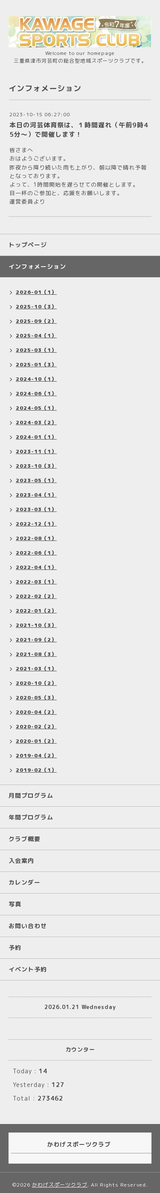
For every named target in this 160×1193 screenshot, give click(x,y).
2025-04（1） (36, 335)
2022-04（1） (36, 567)
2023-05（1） (36, 480)
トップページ (28, 245)
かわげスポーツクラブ (59, 1184)
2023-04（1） (36, 494)
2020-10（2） (36, 683)
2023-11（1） (36, 451)
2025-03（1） (36, 350)
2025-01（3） (36, 364)
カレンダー (25, 882)
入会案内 (21, 861)
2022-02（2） (36, 596)
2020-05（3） (36, 697)
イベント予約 (28, 969)
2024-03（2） (36, 422)
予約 (15, 947)
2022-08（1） (36, 538)
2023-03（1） (36, 509)
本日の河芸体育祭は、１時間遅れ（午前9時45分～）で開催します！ (78, 130)
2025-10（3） (36, 306)
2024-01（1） (36, 436)
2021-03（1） (36, 668)
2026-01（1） (36, 292)
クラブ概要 (25, 839)
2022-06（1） (36, 552)
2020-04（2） (36, 712)
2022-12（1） (36, 523)
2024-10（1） (36, 378)
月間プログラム (31, 795)
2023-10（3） (36, 465)
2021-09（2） (36, 639)
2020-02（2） (36, 726)
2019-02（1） (36, 769)
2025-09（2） (36, 321)
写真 (15, 904)
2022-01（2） (36, 610)
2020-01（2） (36, 741)
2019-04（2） (36, 755)
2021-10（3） (36, 625)
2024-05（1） (36, 407)
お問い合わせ (28, 926)
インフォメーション (37, 266)
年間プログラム (31, 817)
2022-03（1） (36, 581)
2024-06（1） (36, 393)
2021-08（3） (36, 654)
